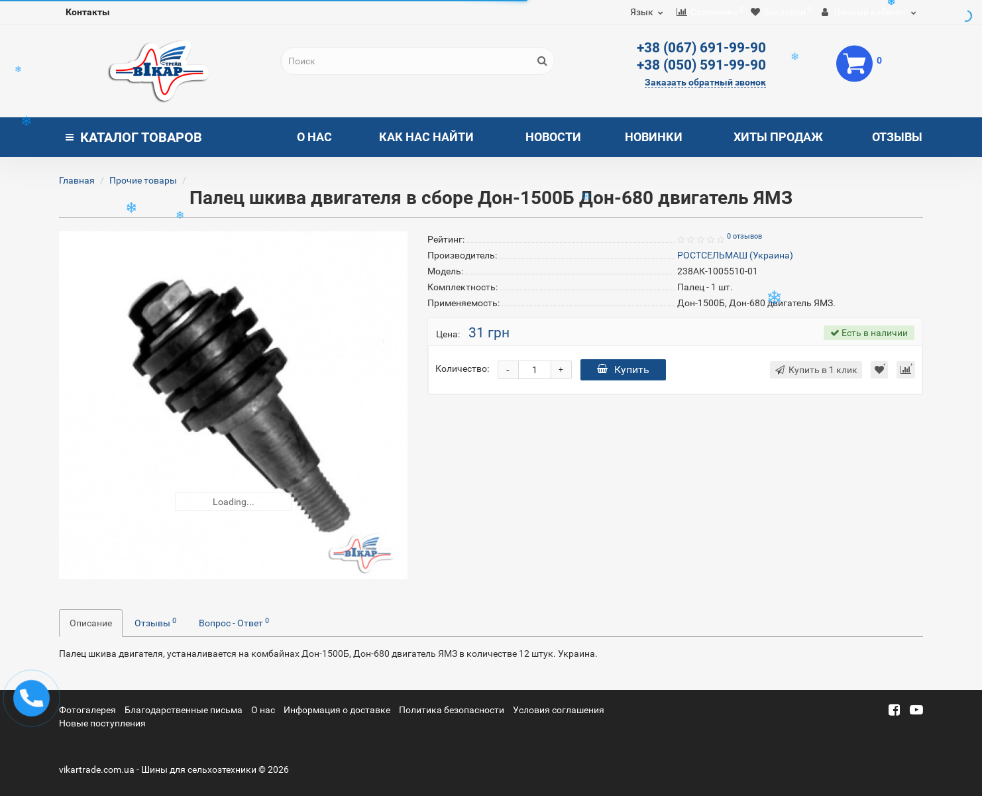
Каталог (134, 137)
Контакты (88, 12)
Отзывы (897, 137)
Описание (91, 623)
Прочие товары (143, 180)
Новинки (653, 137)
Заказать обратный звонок (705, 82)
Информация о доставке (337, 710)
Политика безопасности (451, 710)
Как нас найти (426, 137)
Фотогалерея (87, 710)
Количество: (462, 368)
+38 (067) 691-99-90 (701, 48)
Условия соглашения (558, 710)
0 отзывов (744, 236)
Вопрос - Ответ (234, 622)
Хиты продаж (778, 137)
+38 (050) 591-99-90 (701, 65)
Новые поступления (102, 723)
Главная (77, 180)
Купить (623, 369)
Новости (553, 137)
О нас (314, 137)
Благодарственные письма (184, 710)
